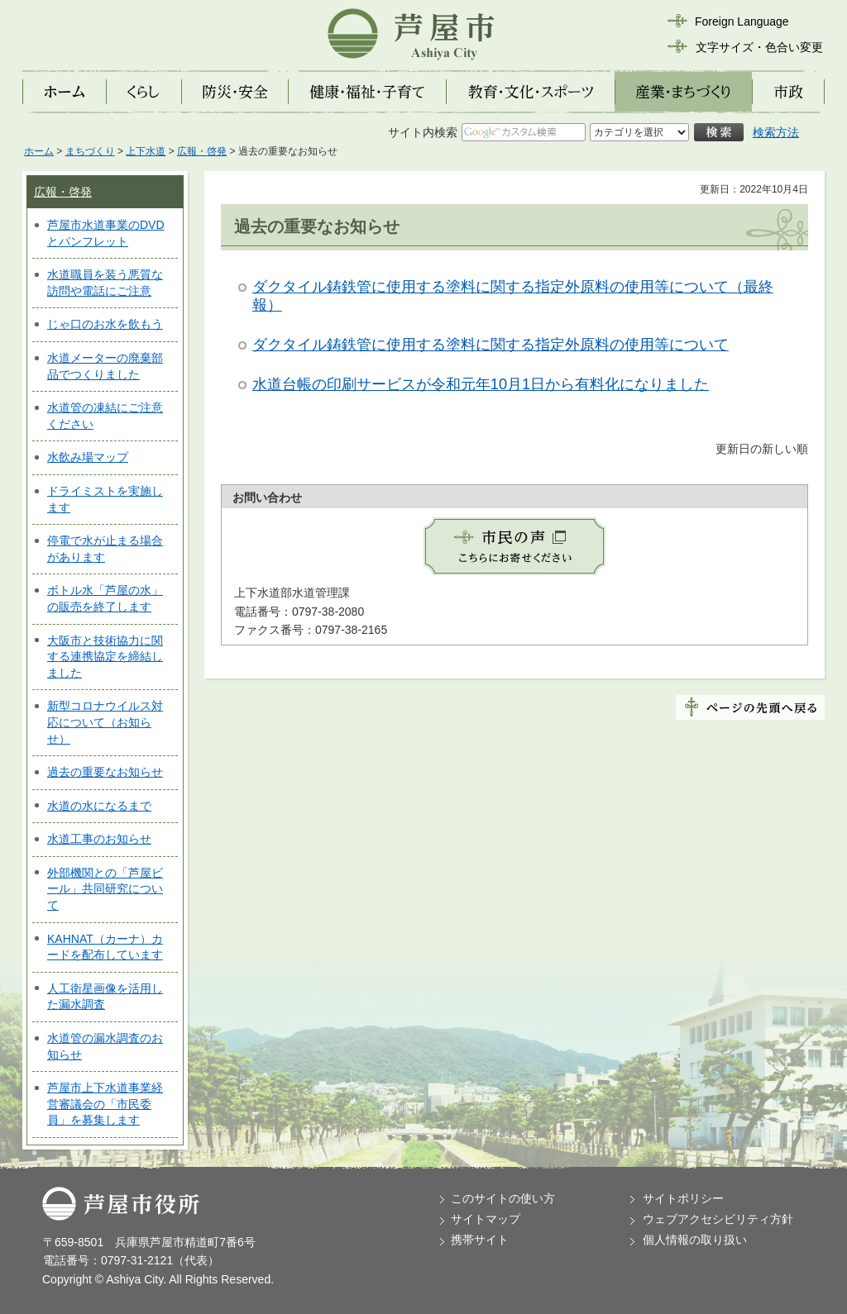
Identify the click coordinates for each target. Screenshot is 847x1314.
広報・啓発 (202, 151)
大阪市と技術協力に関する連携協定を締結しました (105, 656)
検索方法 (776, 132)
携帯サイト (480, 1239)
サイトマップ (485, 1219)
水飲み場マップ (87, 457)
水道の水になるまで (99, 805)
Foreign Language (742, 21)
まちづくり (90, 151)
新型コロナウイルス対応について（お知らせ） (105, 722)
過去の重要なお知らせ (105, 771)
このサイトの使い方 (503, 1198)
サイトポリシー (683, 1198)
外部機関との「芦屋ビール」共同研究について (105, 889)
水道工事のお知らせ (99, 838)
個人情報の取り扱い (695, 1239)
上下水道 (145, 151)
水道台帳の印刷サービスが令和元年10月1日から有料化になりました (480, 384)
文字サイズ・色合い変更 (759, 47)
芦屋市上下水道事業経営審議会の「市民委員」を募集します (105, 1103)
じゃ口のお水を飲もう (105, 324)
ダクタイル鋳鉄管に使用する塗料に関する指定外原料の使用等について (490, 344)
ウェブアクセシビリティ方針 (718, 1219)
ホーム (39, 151)
